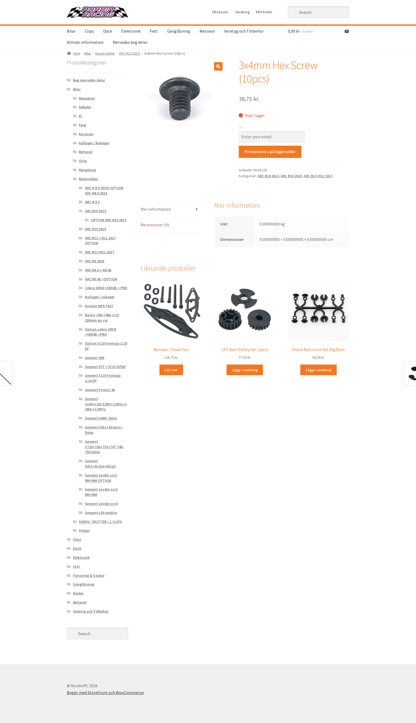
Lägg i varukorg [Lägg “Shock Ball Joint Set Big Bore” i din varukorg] (318, 369)
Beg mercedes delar (89, 80)
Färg (82, 125)
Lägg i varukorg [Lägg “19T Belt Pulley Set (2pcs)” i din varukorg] (245, 369)
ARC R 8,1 (92, 202)
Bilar (71, 31)
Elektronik (131, 31)
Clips (89, 31)
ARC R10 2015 (291, 176)
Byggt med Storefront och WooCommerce (105, 692)
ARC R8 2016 (94, 261)
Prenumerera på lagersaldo (270, 151)
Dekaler (85, 107)
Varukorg (242, 12)
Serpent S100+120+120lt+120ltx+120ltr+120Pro (106, 404)
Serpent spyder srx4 (101, 503)
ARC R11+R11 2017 (318, 176)
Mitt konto (264, 12)
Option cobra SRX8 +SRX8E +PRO (100, 332)
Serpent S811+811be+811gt (100, 463)
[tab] (171, 209)
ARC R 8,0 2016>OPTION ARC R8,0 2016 (104, 190)
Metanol (207, 31)
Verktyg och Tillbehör (244, 31)
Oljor (83, 160)
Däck (107, 31)
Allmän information (85, 42)
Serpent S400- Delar (101, 418)
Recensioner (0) (155, 224)
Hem (76, 53)
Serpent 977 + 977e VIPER (105, 366)
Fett (154, 31)
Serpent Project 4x (100, 389)
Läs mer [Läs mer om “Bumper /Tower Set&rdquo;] (171, 369)
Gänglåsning (178, 31)
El (80, 116)
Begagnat (87, 98)
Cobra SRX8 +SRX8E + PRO (106, 287)
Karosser (86, 134)
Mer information (156, 209)
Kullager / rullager (100, 297)
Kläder (78, 593)
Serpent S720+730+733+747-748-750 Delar (104, 446)
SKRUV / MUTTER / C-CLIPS (100, 521)
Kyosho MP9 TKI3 (99, 306)
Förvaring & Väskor (89, 575)
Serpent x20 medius (101, 512)
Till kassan (220, 12)
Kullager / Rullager (94, 143)
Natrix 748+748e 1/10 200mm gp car (102, 318)
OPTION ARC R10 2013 (108, 220)
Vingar (84, 530)
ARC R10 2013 (129, 53)
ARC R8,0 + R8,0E (98, 270)
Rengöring (87, 169)
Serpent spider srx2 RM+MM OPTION (101, 478)
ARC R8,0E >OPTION (101, 279)
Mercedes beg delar (130, 42)
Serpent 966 (94, 357)
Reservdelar (105, 53)
